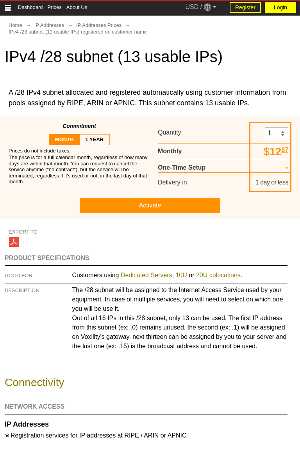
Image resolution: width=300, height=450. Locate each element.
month (64, 139)
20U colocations (218, 275)
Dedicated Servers (146, 275)
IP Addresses (49, 25)
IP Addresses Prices (98, 25)
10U (181, 275)
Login (280, 7)
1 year (94, 139)
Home (15, 25)
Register (245, 7)
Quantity (169, 132)
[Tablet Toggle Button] (8, 8)
